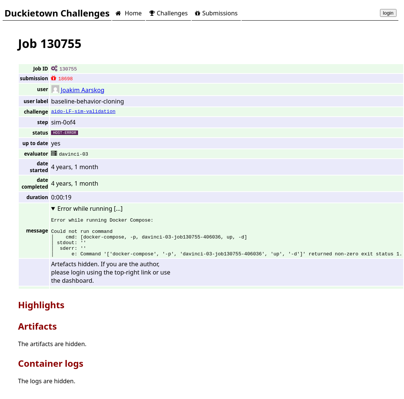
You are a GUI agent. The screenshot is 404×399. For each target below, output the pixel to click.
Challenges (168, 13)
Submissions (216, 13)
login (388, 13)
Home (128, 13)
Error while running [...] (90, 208)
